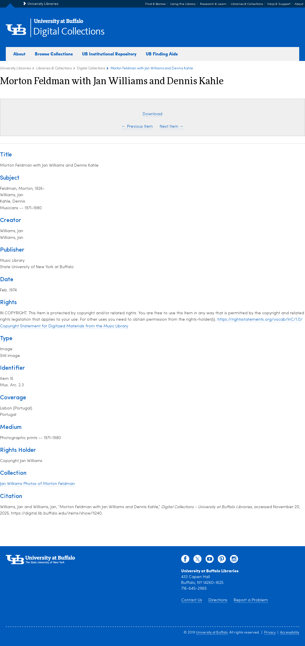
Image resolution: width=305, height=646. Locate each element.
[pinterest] (222, 560)
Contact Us (191, 600)
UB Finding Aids (162, 53)
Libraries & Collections (247, 4)
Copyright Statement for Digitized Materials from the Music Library (64, 326)
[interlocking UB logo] (58, 23)
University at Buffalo (212, 632)
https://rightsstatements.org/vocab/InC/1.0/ (260, 319)
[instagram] (234, 560)
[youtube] (210, 560)
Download (152, 114)
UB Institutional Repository (109, 53)
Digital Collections (68, 32)
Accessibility (289, 632)
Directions (217, 600)
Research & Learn (213, 4)
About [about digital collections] (19, 53)
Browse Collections (54, 53)
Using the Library (183, 4)
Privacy (270, 632)
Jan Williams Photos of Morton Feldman (37, 484)
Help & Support (278, 4)
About (299, 4)
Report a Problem (251, 600)
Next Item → (172, 126)
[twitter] (197, 560)
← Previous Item (137, 126)
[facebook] (185, 560)
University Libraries (43, 4)
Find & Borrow (155, 4)
